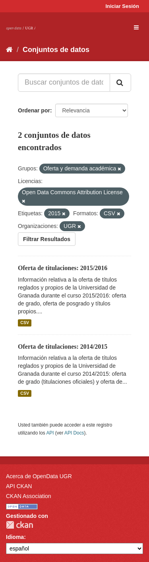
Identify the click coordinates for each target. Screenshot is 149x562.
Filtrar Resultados (46, 239)
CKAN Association (28, 496)
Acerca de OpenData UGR (39, 476)
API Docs (74, 433)
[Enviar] (120, 82)
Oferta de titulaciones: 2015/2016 (62, 268)
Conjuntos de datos (56, 50)
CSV (24, 323)
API (50, 433)
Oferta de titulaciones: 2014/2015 (62, 346)
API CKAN (19, 486)
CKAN (19, 525)
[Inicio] (9, 50)
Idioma (15, 537)
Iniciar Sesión (122, 6)
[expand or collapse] (136, 27)
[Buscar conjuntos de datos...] (64, 82)
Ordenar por (34, 110)
